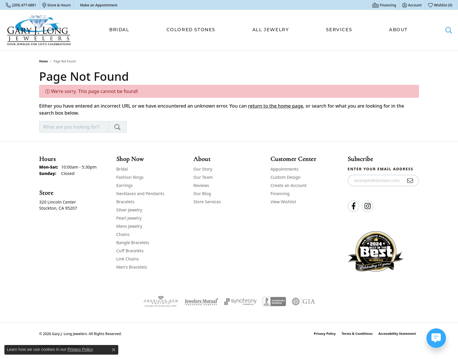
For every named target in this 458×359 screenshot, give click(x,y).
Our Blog (202, 193)
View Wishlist (283, 201)
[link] (21, 5)
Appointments (284, 169)
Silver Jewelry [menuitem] (129, 210)
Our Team (203, 177)
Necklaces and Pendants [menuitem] (140, 193)
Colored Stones (190, 30)
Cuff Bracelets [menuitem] (130, 250)
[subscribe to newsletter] (410, 180)
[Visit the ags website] (161, 301)
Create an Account (288, 185)
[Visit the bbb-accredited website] (274, 301)
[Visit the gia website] (303, 301)
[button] (412, 5)
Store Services (207, 201)
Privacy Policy (325, 333)
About (398, 30)
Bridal (119, 30)
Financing (279, 193)
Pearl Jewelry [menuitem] (128, 218)
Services (339, 30)
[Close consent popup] (113, 349)
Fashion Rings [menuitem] (130, 177)
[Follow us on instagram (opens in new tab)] (367, 206)
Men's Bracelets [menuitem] (131, 267)
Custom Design (285, 177)
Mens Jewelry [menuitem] (129, 226)
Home (43, 61)
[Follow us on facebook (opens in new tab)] (353, 206)
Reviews (201, 185)
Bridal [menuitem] (122, 169)
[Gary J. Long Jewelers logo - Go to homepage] (39, 30)
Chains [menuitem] (123, 234)
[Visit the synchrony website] (240, 301)
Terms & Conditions (356, 333)
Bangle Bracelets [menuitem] (132, 242)
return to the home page (275, 106)
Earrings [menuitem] (124, 185)
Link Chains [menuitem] (127, 259)
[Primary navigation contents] (258, 30)
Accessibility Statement (397, 333)
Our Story (202, 169)
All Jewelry (270, 30)
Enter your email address (380, 168)
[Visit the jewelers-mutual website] (201, 301)
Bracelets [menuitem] (125, 201)
